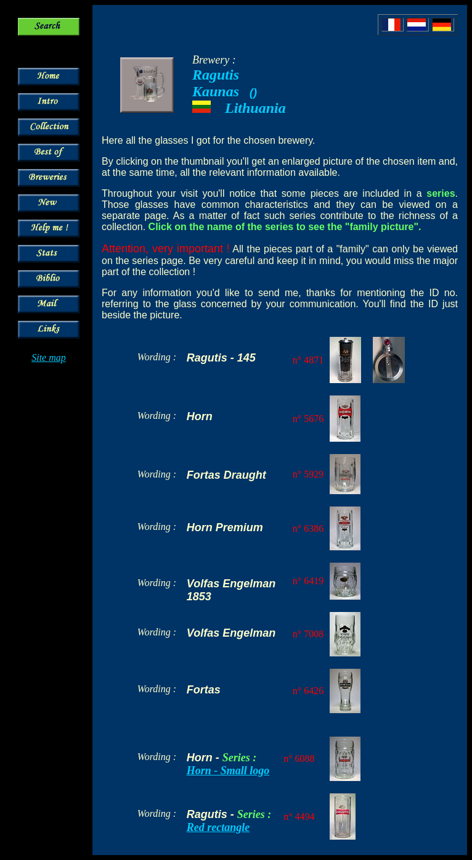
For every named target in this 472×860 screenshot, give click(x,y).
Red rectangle (218, 827)
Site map (48, 357)
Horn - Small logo (228, 770)
